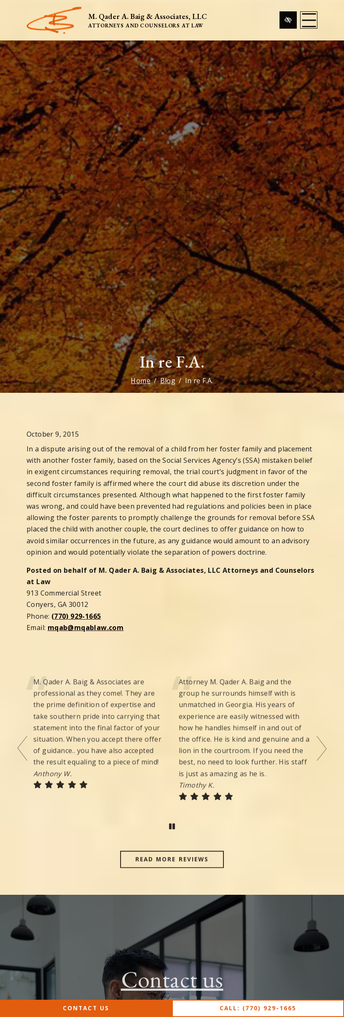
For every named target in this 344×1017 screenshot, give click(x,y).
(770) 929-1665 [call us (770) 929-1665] (76, 616)
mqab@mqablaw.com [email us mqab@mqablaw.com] (86, 627)
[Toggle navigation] (308, 20)
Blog (168, 380)
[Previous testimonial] (23, 761)
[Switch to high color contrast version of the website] (288, 20)
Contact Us (86, 1008)
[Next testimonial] (320, 761)
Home (140, 380)
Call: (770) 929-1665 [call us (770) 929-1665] (258, 1008)
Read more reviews (172, 871)
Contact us (172, 991)
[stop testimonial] (172, 839)
